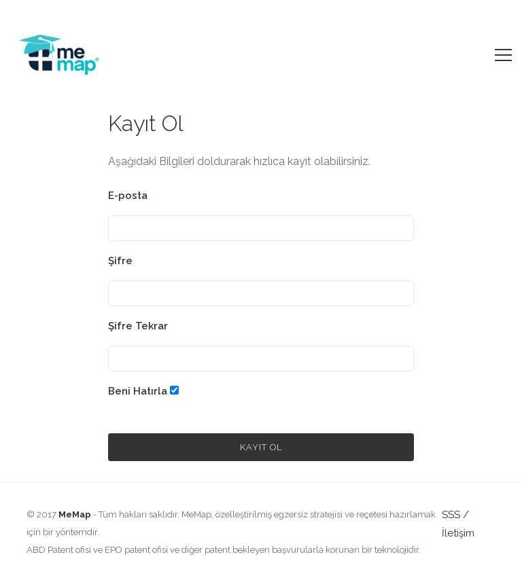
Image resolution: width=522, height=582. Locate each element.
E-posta (127, 195)
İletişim (458, 533)
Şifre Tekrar (138, 326)
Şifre (120, 261)
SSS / (455, 515)
